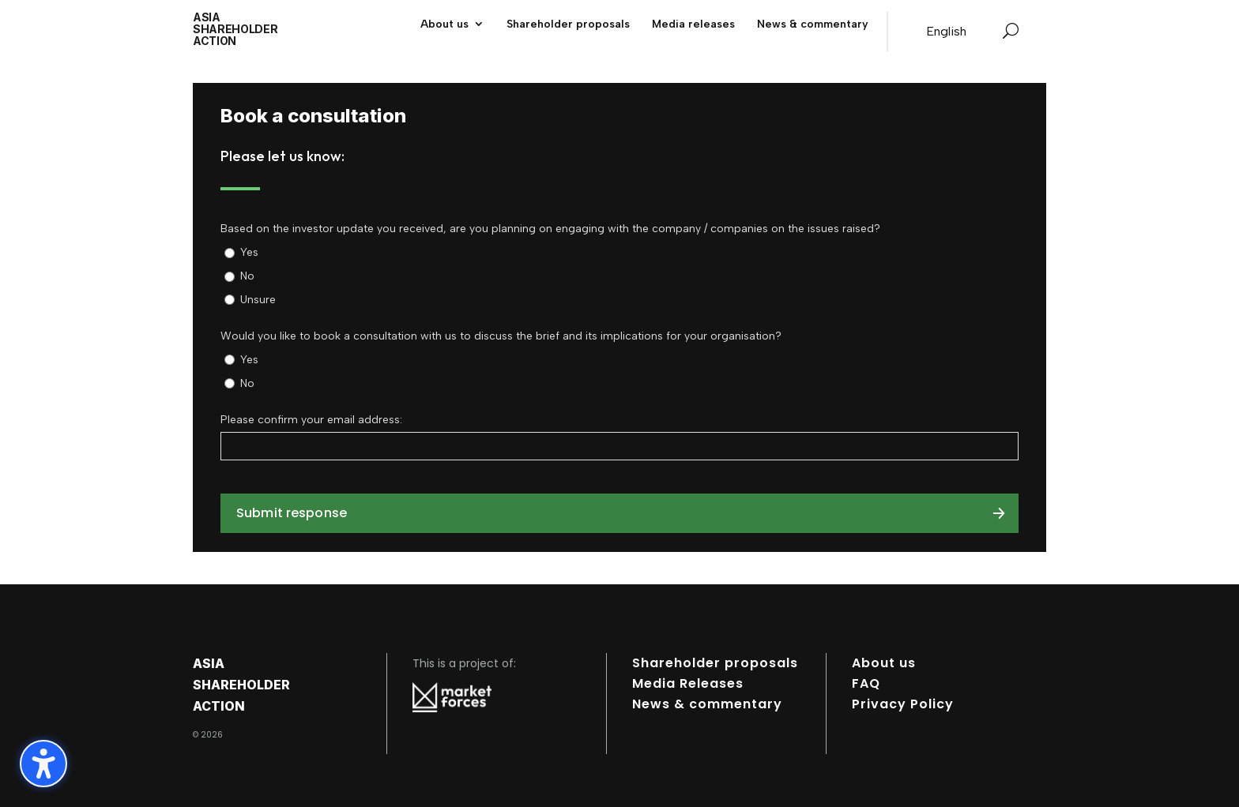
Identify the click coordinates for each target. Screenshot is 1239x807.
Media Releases (688, 683)
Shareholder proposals (715, 663)
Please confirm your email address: (311, 419)
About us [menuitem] (444, 24)
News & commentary (707, 704)
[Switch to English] (946, 32)
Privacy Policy (903, 704)
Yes (249, 252)
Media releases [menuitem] (693, 24)
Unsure (258, 299)
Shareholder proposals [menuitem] (568, 24)
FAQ (866, 683)
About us (884, 663)
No (247, 276)
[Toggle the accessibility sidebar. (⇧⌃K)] (43, 763)
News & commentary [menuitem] (812, 24)
